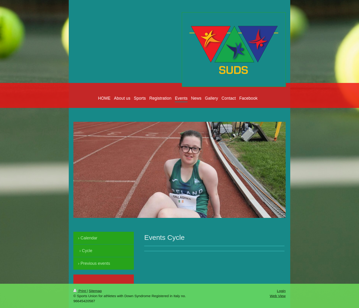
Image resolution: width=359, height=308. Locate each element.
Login (281, 291)
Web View (278, 296)
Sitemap (95, 291)
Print (80, 291)
